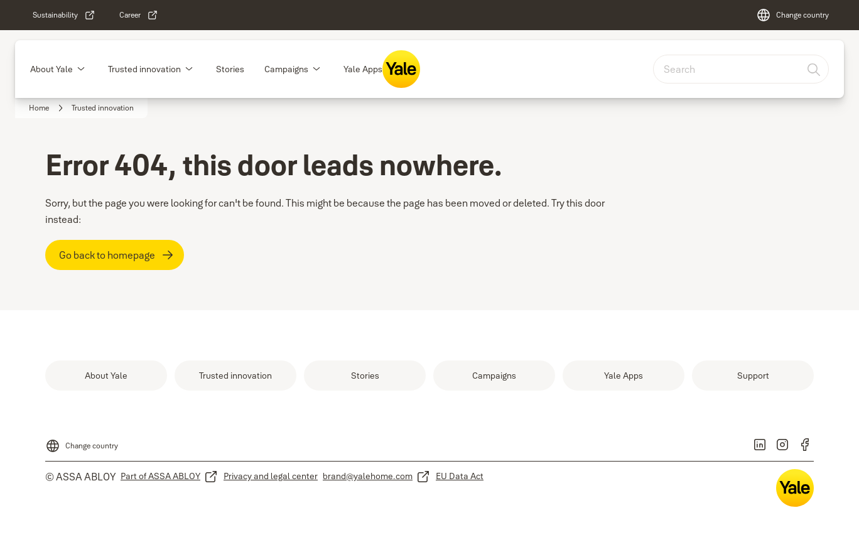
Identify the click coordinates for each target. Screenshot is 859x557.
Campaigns (286, 69)
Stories (230, 69)
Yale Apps (362, 69)
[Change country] (792, 15)
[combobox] (741, 69)
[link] (64, 15)
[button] (81, 69)
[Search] (814, 69)
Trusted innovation (144, 69)
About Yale (51, 69)
